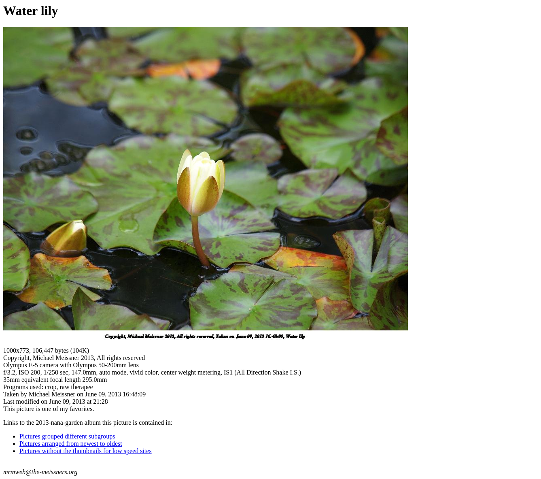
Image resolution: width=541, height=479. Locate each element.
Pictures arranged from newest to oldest (70, 443)
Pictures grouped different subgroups (67, 436)
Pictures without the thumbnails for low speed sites (85, 450)
